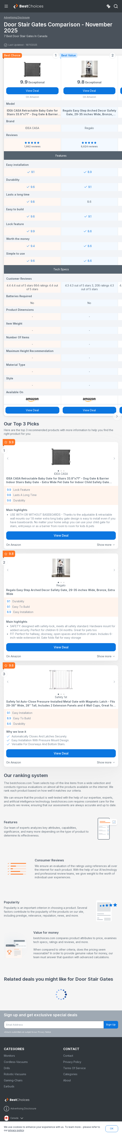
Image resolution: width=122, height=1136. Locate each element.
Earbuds (9, 1086)
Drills (7, 1068)
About (67, 1080)
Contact (68, 1055)
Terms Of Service (74, 1068)
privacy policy (16, 1130)
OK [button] (111, 1128)
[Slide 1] (61, 471)
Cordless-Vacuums (16, 1062)
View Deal (32, 90)
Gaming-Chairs (13, 1080)
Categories (70, 1074)
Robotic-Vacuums (15, 1074)
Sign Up (111, 1024)
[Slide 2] (63, 471)
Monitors (9, 1055)
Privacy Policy (72, 1062)
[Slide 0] (58, 471)
